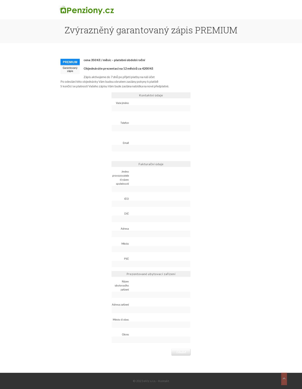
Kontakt (163, 381)
